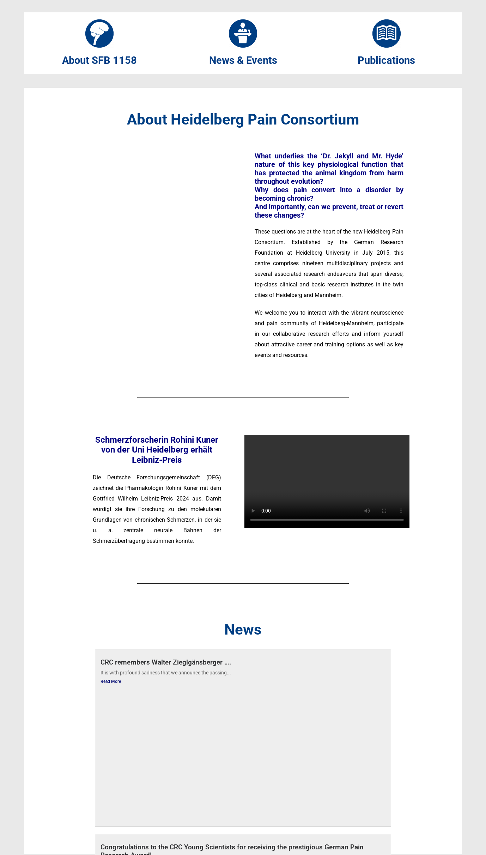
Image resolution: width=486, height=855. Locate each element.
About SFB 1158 (99, 61)
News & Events (243, 61)
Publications (386, 61)
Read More (111, 681)
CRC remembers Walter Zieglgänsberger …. (166, 663)
